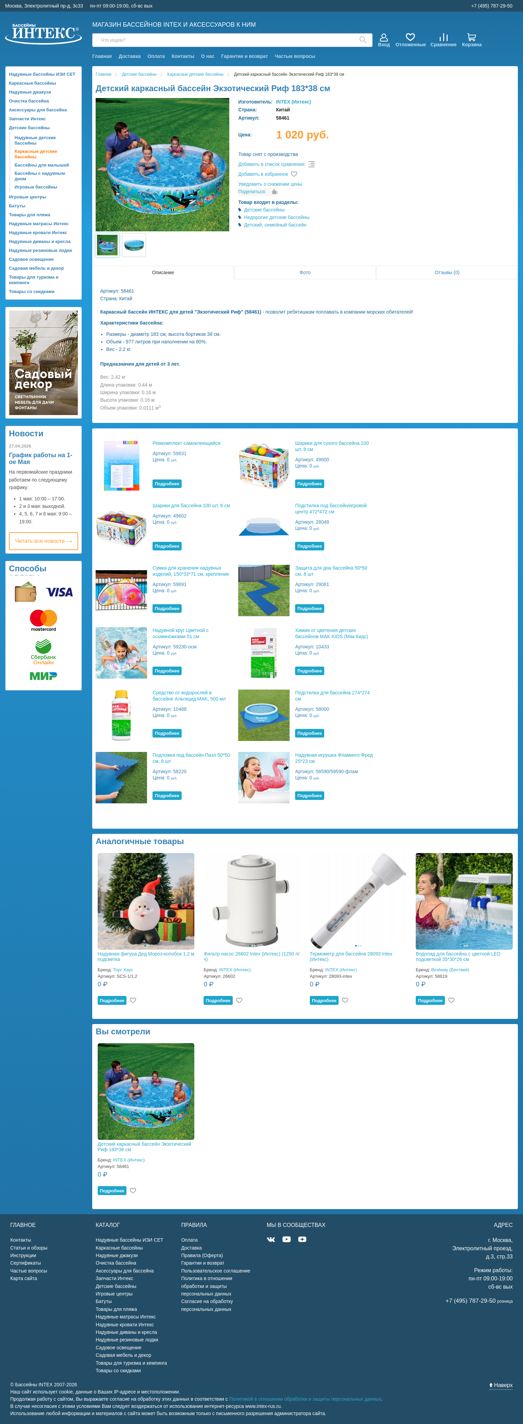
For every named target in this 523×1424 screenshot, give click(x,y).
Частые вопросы (295, 56)
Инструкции (23, 1255)
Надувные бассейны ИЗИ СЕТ (42, 74)
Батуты (17, 205)
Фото (305, 272)
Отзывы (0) (447, 272)
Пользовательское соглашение (216, 1271)
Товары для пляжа (29, 214)
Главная (102, 56)
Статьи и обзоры (28, 1248)
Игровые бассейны (36, 187)
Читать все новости (43, 541)
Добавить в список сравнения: (272, 164)
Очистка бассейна (29, 101)
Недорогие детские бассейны (276, 217)
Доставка (130, 56)
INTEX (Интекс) (293, 102)
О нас (208, 56)
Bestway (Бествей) (450, 969)
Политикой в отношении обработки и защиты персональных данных (305, 1399)
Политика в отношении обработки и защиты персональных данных (206, 1286)
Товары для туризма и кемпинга (34, 280)
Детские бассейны (29, 127)
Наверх (501, 1385)
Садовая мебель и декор (36, 268)
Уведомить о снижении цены (270, 184)
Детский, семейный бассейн (275, 225)
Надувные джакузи (30, 92)
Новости (26, 433)
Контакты (183, 56)
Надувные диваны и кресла (40, 241)
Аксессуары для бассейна (38, 109)
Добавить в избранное (263, 174)
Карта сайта (23, 1278)
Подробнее (167, 483)
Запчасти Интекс (27, 118)
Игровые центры (27, 196)
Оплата (156, 56)
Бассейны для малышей (42, 165)
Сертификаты (25, 1263)
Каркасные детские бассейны (36, 154)
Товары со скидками (31, 291)
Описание (163, 272)
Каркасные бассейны (32, 83)
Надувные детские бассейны (35, 140)
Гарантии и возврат (244, 56)
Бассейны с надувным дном (40, 176)
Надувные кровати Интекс (38, 232)
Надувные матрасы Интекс (39, 223)
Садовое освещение (31, 259)
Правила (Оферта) (202, 1255)
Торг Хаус (123, 969)
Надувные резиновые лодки (40, 250)
